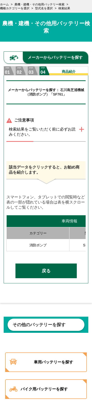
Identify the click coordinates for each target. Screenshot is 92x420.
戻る (46, 270)
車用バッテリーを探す (53, 362)
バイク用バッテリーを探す (44, 389)
